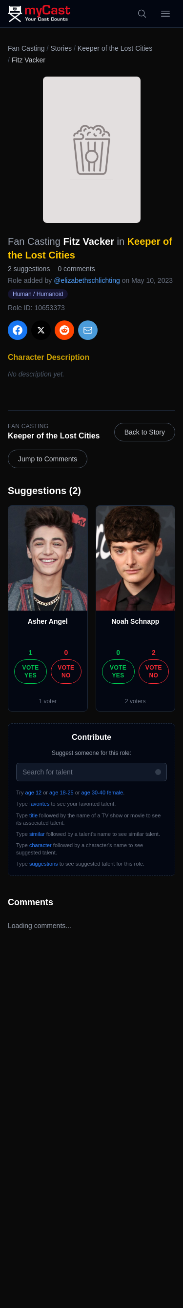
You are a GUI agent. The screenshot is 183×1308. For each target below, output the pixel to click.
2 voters (135, 701)
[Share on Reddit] (64, 330)
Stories (61, 48)
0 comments (76, 269)
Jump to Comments (47, 459)
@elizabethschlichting (87, 280)
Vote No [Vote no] (66, 671)
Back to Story (144, 432)
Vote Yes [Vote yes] (30, 671)
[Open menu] (165, 13)
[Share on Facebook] (17, 330)
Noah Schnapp (135, 621)
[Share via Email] (88, 330)
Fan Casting (26, 48)
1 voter (48, 701)
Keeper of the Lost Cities (115, 48)
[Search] (142, 13)
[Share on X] (41, 330)
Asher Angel (48, 621)
